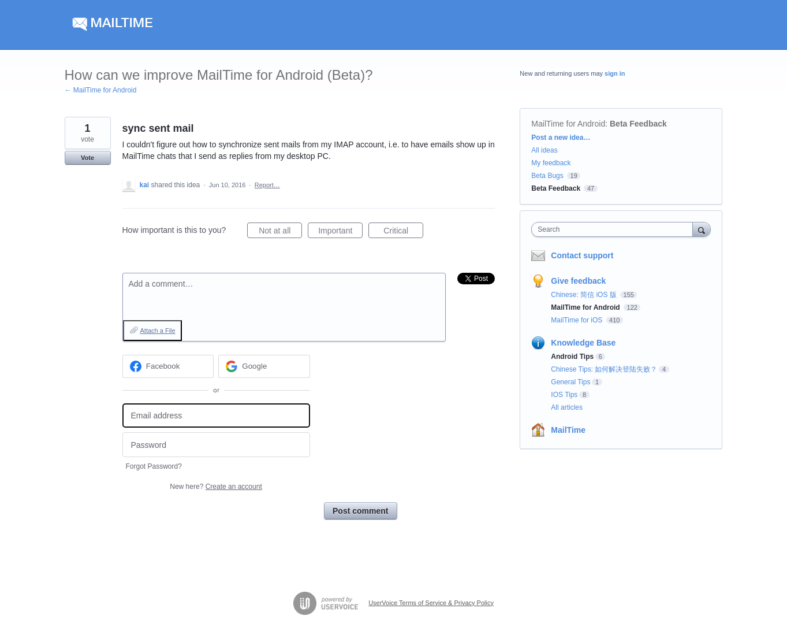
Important (340, 232)
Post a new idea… (560, 137)
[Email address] (216, 415)
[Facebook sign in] (168, 366)
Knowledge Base (583, 342)
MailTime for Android (568, 123)
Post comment (360, 510)
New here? (216, 487)
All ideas (544, 150)
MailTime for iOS (577, 320)
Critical (403, 232)
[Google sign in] (264, 366)
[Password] (216, 444)
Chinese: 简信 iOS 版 (584, 295)
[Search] (701, 229)
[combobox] (614, 229)
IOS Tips (564, 395)
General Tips (570, 382)
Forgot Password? (154, 466)
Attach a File (158, 330)
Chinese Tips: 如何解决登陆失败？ (604, 369)
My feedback (550, 163)
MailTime (568, 430)
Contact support (582, 255)
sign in (615, 73)
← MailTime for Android (101, 90)
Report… (267, 184)
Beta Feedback (638, 123)
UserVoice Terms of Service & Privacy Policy (431, 602)
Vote (87, 157)
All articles (567, 407)
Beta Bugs (547, 176)
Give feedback (578, 280)
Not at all (280, 232)
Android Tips (572, 357)
